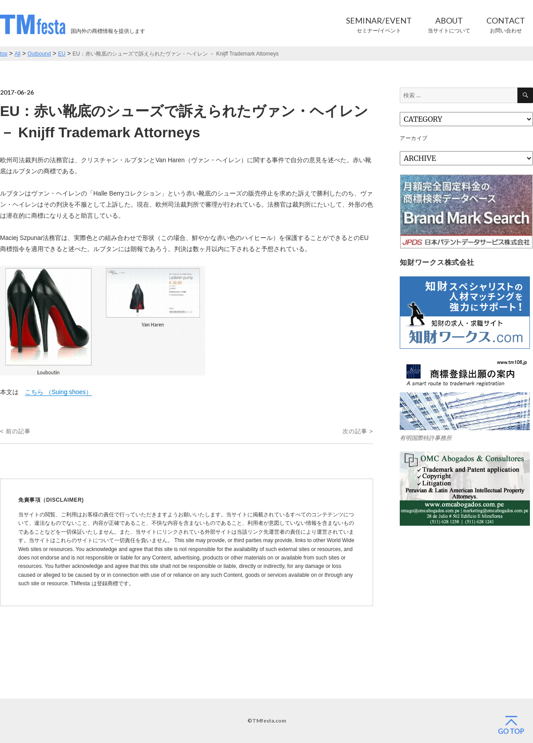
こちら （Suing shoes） (58, 391)
